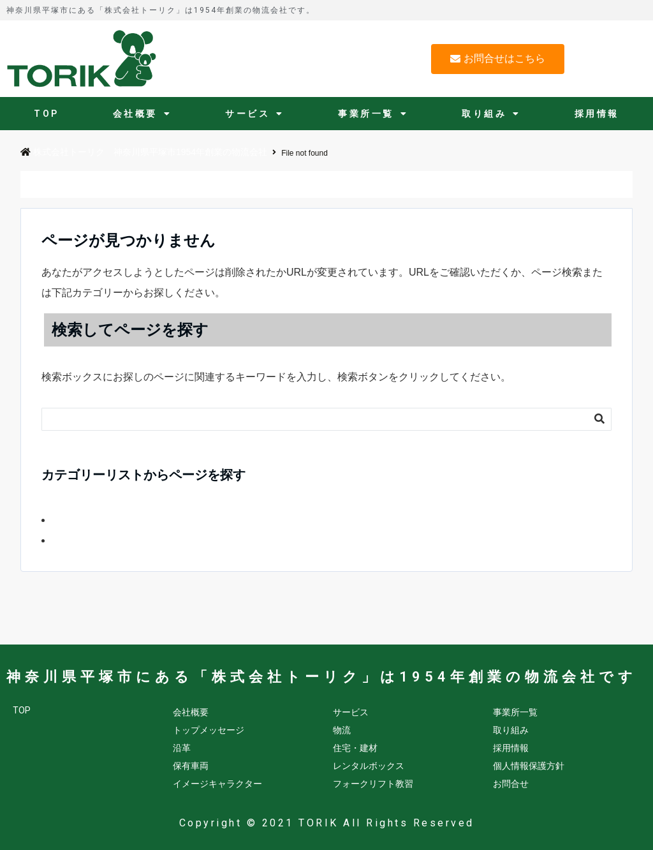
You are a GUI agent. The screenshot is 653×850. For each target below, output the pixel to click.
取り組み (491, 113)
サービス (254, 113)
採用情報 (597, 113)
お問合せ (511, 784)
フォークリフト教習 (373, 784)
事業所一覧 (373, 113)
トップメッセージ (208, 730)
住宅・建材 (355, 748)
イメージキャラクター (217, 784)
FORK (64, 520)
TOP (46, 113)
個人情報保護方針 (528, 766)
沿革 (182, 748)
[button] (497, 59)
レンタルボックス (368, 766)
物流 (342, 730)
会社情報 (69, 540)
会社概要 (142, 113)
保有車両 (191, 766)
